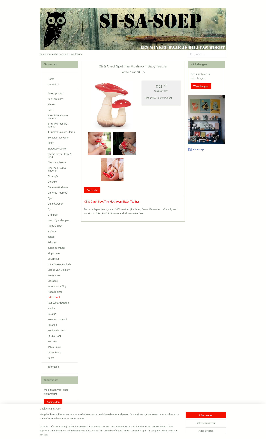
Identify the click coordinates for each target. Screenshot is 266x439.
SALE (51, 109)
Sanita (51, 308)
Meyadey (53, 280)
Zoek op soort (55, 93)
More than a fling (57, 286)
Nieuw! (51, 104)
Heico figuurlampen (58, 220)
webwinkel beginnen (138, 433)
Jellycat (52, 242)
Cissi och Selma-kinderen (57, 169)
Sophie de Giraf (56, 330)
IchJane (52, 231)
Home (51, 78)
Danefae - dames (57, 192)
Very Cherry (54, 352)
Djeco (51, 198)
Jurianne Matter (56, 247)
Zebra (51, 357)
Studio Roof (54, 335)
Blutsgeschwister (57, 148)
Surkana (52, 341)
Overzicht (92, 190)
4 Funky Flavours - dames (58, 125)
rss (127, 433)
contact (64, 54)
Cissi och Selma (57, 162)
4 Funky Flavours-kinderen (58, 117)
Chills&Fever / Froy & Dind (60, 155)
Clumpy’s (53, 176)
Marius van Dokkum (59, 269)
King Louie (54, 253)
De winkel (53, 84)
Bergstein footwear (58, 137)
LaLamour (53, 258)
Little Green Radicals (59, 264)
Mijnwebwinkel (165, 433)
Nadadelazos (55, 291)
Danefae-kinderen (58, 187)
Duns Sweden (55, 203)
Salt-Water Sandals (58, 302)
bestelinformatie (49, 54)
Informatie (53, 366)
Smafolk (52, 324)
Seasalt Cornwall (57, 319)
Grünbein (53, 214)
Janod (51, 236)
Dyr (49, 209)
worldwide (77, 54)
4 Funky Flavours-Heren (61, 132)
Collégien (53, 181)
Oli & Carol (54, 297)
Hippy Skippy (55, 225)
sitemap (121, 433)
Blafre (51, 143)
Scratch (52, 313)
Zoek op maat (55, 98)
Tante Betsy (54, 346)
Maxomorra (54, 275)
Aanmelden (53, 402)
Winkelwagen (200, 86)
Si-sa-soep (196, 149)
